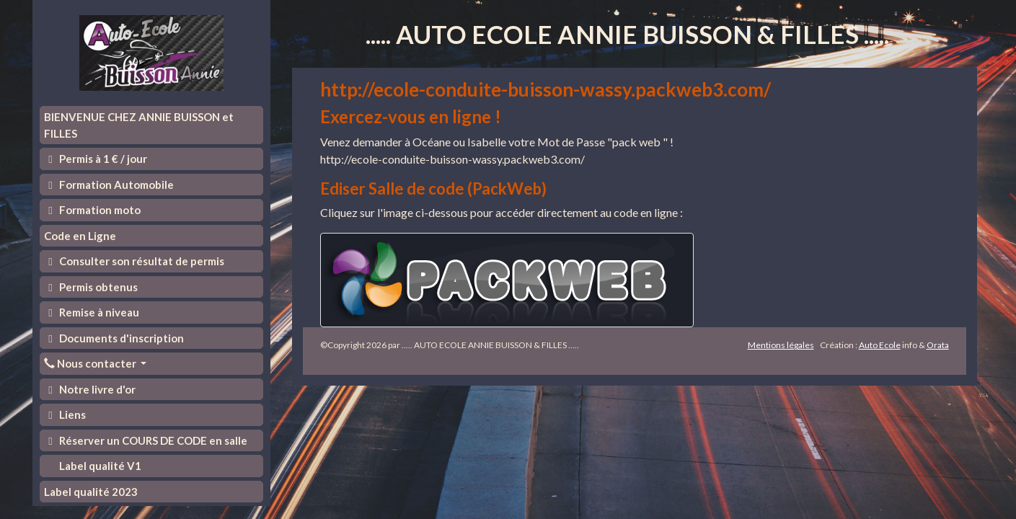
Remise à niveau (92, 312)
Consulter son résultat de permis (134, 260)
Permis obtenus (91, 286)
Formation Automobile (109, 184)
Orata (938, 345)
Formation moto (92, 209)
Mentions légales (781, 345)
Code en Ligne (80, 235)
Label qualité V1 (99, 465)
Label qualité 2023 (91, 491)
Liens (65, 414)
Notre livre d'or (90, 389)
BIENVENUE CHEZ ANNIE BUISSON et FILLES (139, 125)
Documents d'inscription (114, 338)
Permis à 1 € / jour (96, 158)
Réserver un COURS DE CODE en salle (146, 440)
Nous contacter (91, 363)
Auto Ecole (880, 345)
